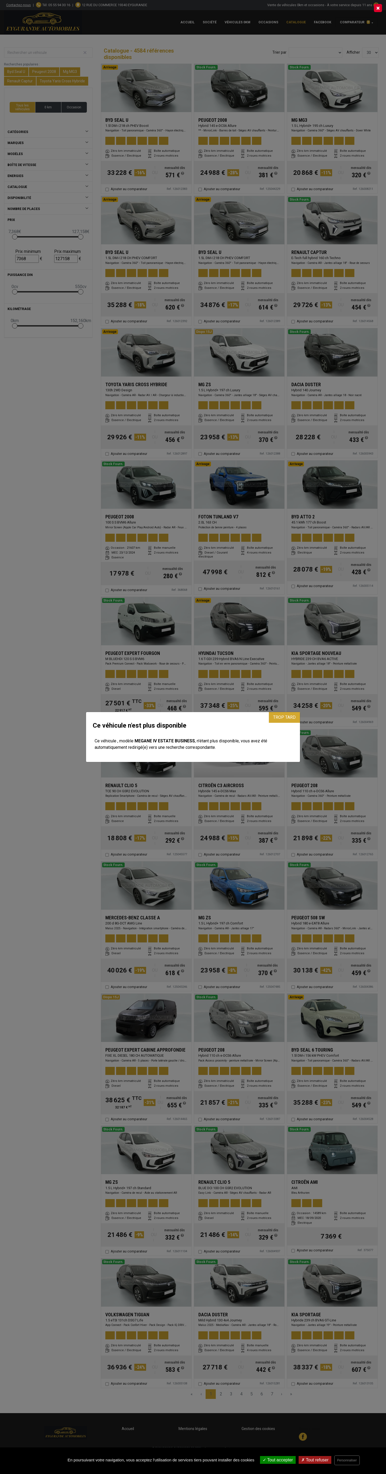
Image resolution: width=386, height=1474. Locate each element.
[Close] (378, 8)
